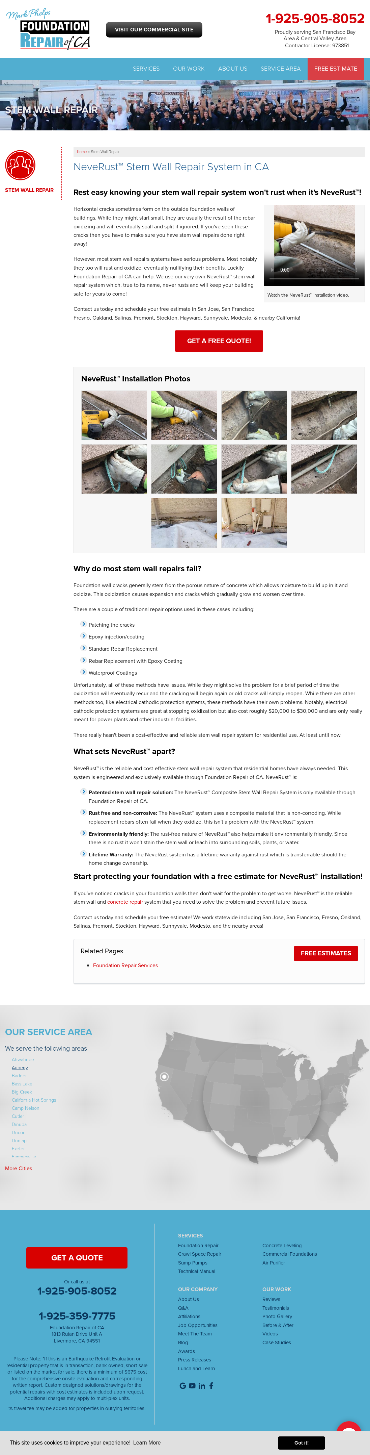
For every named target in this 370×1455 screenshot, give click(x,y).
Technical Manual (196, 1271)
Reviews (271, 1299)
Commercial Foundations (289, 1254)
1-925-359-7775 (77, 1315)
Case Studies (276, 1342)
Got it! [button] (301, 1443)
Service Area (281, 69)
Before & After (277, 1325)
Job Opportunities (198, 1325)
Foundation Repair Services (125, 965)
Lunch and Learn (196, 1368)
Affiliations (189, 1316)
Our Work (189, 69)
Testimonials (275, 1308)
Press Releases (194, 1359)
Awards (186, 1351)
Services (146, 69)
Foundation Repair (198, 1245)
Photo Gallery (277, 1316)
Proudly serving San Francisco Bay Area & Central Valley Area (315, 35)
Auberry (20, 1067)
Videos (270, 1333)
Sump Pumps (192, 1262)
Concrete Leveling (282, 1245)
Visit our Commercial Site (154, 29)
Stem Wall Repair (29, 190)
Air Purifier (273, 1262)
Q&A (183, 1308)
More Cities (18, 1168)
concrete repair (125, 902)
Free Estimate (335, 69)
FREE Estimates (326, 953)
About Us (232, 69)
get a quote (77, 1258)
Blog (183, 1342)
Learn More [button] (147, 1443)
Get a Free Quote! (219, 341)
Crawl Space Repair (199, 1254)
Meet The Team (195, 1333)
